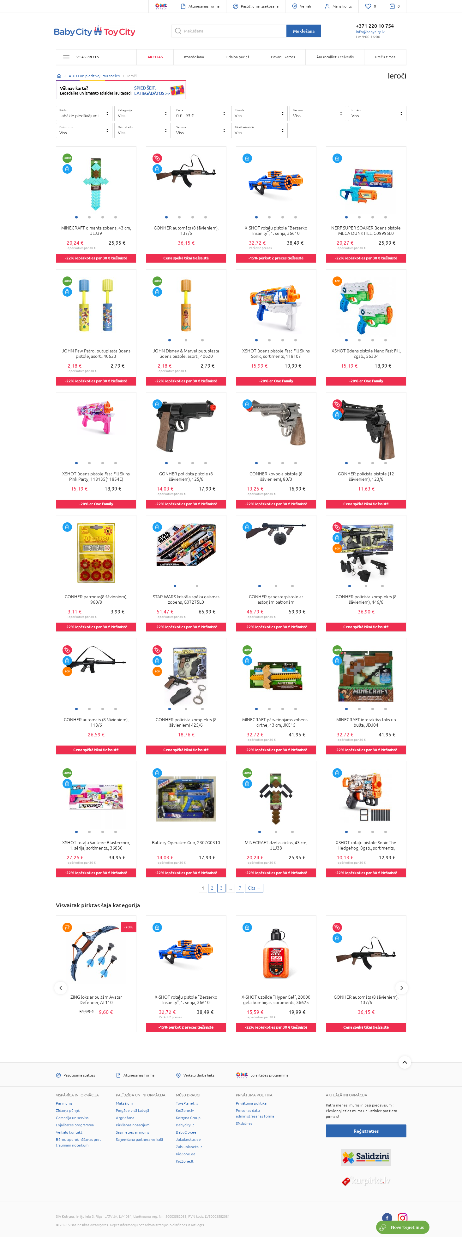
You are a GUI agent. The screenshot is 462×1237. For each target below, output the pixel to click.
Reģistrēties (366, 1131)
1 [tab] (76, 217)
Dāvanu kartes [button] (283, 57)
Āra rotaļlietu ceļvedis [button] (335, 57)
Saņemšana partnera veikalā (139, 1139)
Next (401, 988)
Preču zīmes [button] (385, 57)
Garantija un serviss (72, 1118)
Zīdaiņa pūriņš (68, 1110)
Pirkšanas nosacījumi (133, 1125)
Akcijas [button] (155, 57)
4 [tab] (115, 217)
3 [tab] (102, 217)
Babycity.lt (185, 1125)
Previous (60, 988)
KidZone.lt (185, 1161)
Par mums (64, 1103)
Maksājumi (125, 1103)
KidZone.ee (185, 1154)
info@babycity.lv (370, 32)
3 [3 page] (221, 888)
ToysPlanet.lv (187, 1103)
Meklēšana (304, 31)
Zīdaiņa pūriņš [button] (237, 57)
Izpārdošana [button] (194, 57)
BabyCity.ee (186, 1132)
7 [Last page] (240, 888)
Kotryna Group (188, 1118)
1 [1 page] (203, 888)
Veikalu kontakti (69, 1132)
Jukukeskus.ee (188, 1139)
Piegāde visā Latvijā (132, 1110)
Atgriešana (125, 1118)
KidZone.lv (185, 1110)
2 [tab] (89, 217)
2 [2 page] (212, 888)
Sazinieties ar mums (132, 1132)
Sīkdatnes (244, 1123)
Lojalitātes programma (75, 1125)
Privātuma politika (251, 1103)
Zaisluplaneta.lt (189, 1147)
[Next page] (254, 888)
